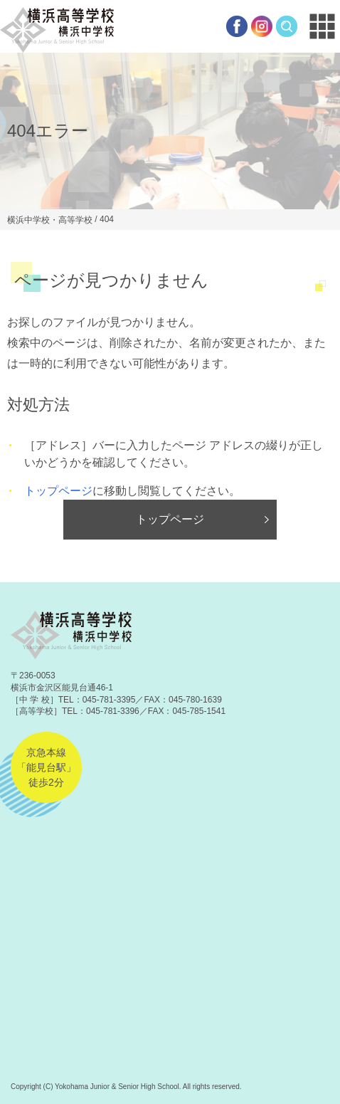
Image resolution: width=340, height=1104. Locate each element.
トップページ (58, 491)
